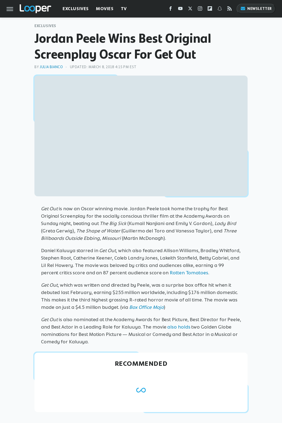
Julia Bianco (51, 67)
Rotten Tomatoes (189, 272)
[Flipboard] (210, 9)
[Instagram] (200, 9)
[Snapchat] (219, 9)
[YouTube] (180, 9)
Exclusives (76, 8)
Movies (105, 8)
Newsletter (256, 8)
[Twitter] (190, 9)
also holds (178, 327)
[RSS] (229, 9)
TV (124, 8)
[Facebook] (170, 9)
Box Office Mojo (146, 307)
